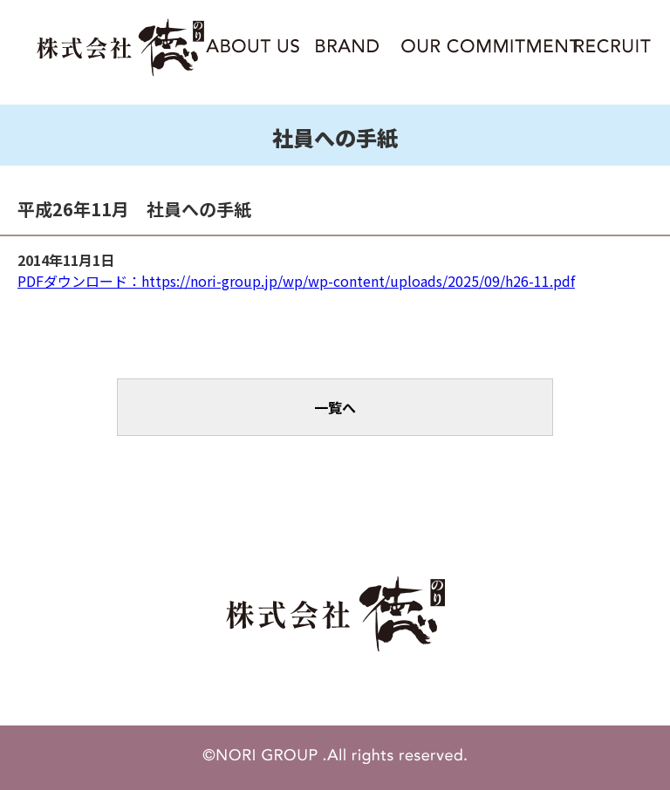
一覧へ (335, 407)
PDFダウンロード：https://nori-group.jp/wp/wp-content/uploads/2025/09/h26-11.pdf (296, 280)
